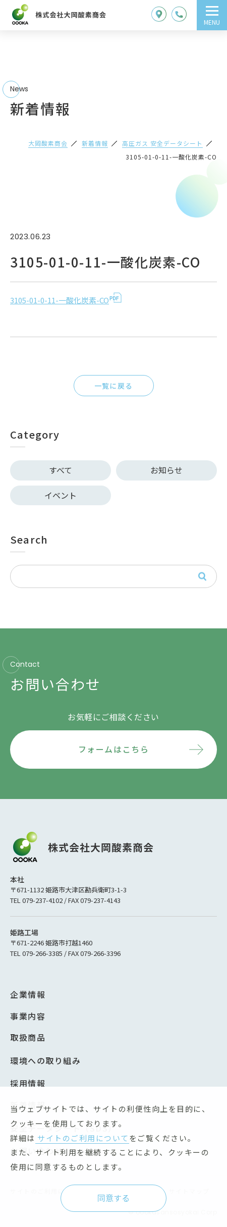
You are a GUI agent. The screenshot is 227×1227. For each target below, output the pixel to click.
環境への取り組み (45, 1060)
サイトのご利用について (82, 1138)
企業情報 (27, 994)
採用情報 (27, 1083)
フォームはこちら (113, 749)
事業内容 (27, 1016)
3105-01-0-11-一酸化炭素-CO (59, 300)
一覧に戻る (113, 386)
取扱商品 (27, 1037)
